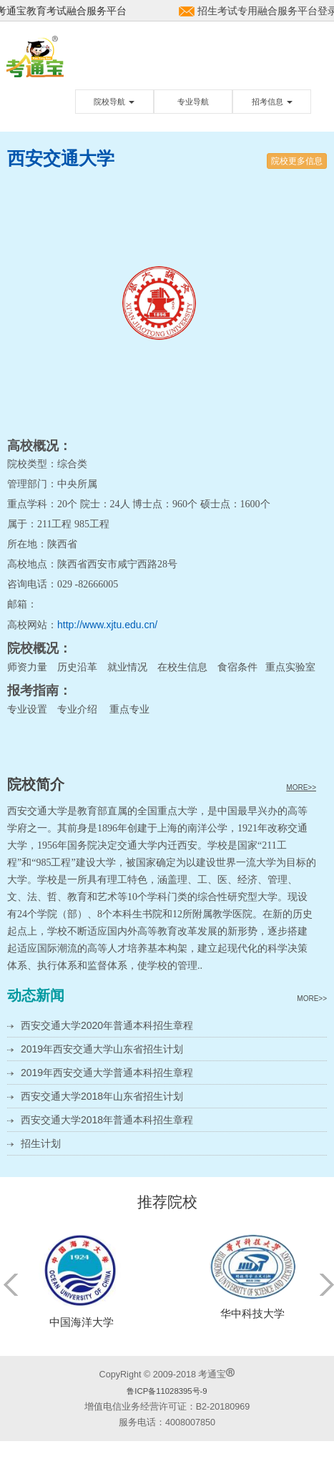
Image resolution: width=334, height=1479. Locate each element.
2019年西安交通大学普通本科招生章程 (107, 1072)
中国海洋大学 (81, 1322)
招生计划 (41, 1143)
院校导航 (114, 101)
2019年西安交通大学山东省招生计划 (102, 1049)
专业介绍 (77, 709)
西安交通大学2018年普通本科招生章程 (107, 1120)
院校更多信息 (297, 161)
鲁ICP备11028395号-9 (167, 1391)
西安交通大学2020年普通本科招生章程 (107, 1025)
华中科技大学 (252, 1313)
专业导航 (193, 101)
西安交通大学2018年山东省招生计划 (102, 1096)
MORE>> (301, 787)
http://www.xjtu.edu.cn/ (107, 624)
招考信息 (272, 101)
